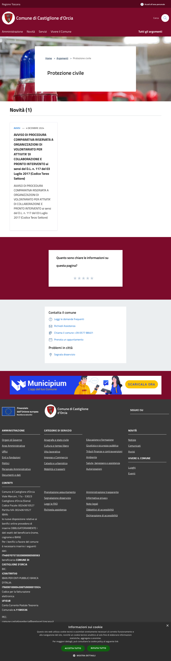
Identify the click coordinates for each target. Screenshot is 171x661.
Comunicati (134, 446)
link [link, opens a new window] (116, 641)
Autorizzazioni (94, 469)
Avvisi (17, 128)
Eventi (131, 473)
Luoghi (132, 468)
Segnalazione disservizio (57, 498)
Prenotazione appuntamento (60, 492)
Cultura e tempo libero (56, 446)
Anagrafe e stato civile (56, 440)
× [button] (167, 626)
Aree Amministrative (13, 446)
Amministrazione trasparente (102, 492)
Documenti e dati (11, 475)
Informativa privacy (97, 498)
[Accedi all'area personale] (152, 4)
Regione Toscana (11, 4)
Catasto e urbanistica (55, 463)
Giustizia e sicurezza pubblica (102, 445)
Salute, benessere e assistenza (103, 463)
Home (48, 58)
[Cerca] (165, 18)
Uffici (5, 451)
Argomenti (62, 58)
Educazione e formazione (100, 440)
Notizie (132, 440)
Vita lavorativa (52, 451)
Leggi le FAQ (51, 504)
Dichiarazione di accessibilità (102, 515)
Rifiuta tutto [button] (98, 648)
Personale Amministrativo (16, 469)
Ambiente (91, 457)
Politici (5, 463)
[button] (85, 655)
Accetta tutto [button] (73, 648)
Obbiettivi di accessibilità (100, 510)
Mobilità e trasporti (54, 469)
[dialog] (85, 641)
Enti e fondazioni (11, 457)
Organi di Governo (12, 440)
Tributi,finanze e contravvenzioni (104, 451)
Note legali (92, 504)
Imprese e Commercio (56, 457)
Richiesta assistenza (55, 510)
